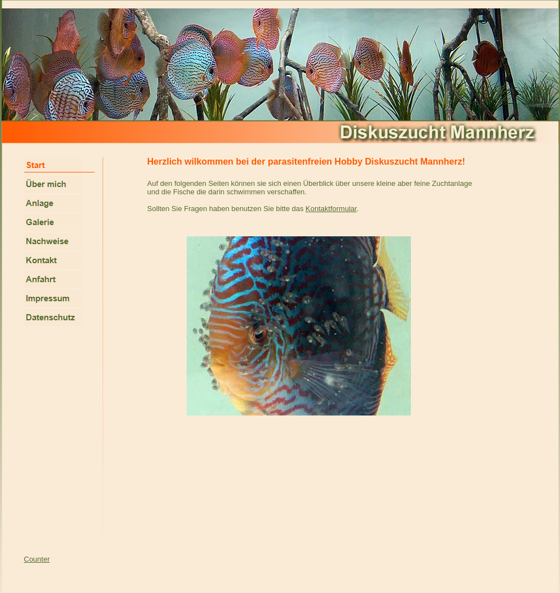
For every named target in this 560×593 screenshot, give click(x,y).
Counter (37, 559)
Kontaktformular (331, 208)
